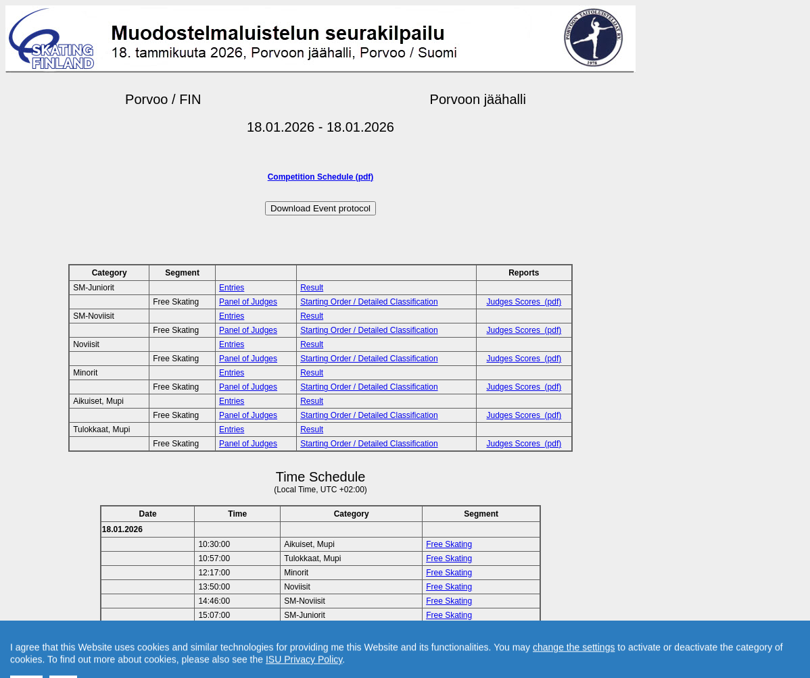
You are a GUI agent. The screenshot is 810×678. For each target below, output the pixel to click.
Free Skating (449, 544)
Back (206, 645)
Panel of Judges (248, 302)
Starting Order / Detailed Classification (368, 302)
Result (311, 287)
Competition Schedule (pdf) (321, 177)
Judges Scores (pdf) (524, 302)
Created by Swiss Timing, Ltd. (473, 645)
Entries (231, 287)
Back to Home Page (263, 645)
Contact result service (369, 645)
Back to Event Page (149, 645)
